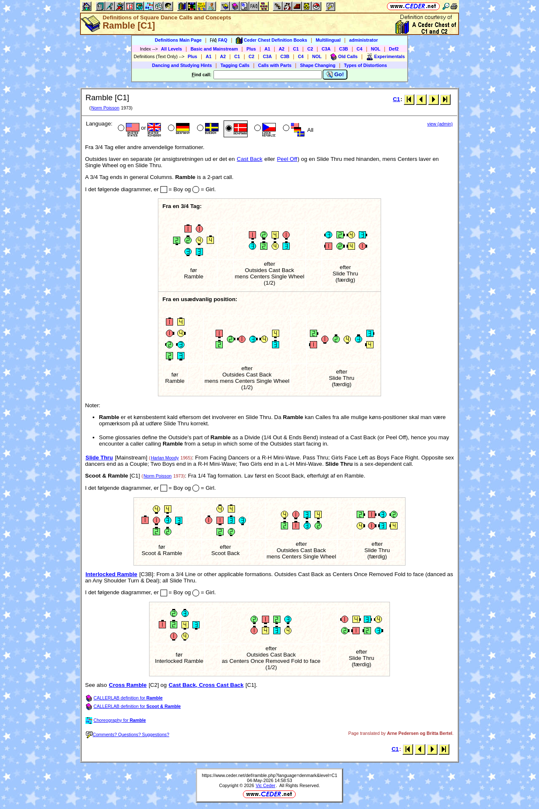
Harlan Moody (165, 457)
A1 (267, 48)
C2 (310, 48)
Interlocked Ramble (111, 574)
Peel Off (287, 159)
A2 (282, 48)
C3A (326, 48)
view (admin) (440, 123)
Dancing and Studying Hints (182, 65)
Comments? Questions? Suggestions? (127, 734)
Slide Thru (99, 457)
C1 (296, 48)
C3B (343, 48)
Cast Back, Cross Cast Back (206, 685)
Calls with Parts (274, 65)
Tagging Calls (234, 65)
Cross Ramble (128, 685)
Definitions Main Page (178, 40)
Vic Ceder (265, 785)
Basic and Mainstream (214, 48)
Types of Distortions (365, 65)
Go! (335, 74)
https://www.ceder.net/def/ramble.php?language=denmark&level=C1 (269, 775)
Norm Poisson (105, 107)
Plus (251, 48)
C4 (360, 48)
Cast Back (249, 159)
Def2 (394, 48)
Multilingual (328, 40)
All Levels (171, 48)
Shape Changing (317, 65)
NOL (376, 48)
